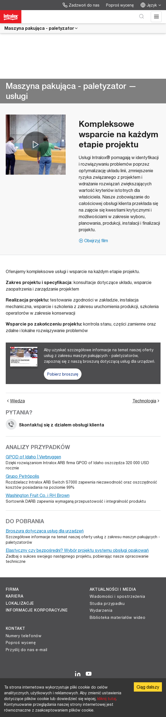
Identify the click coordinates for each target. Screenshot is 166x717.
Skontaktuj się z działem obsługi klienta (55, 424)
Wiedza (15, 400)
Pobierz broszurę (62, 374)
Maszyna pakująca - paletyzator (41, 28)
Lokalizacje (20, 603)
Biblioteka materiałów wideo (118, 617)
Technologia (146, 400)
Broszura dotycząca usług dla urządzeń (45, 530)
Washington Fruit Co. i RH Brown (38, 495)
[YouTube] (88, 674)
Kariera (14, 596)
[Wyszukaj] (141, 16)
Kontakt (15, 628)
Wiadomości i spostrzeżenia (117, 596)
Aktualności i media (113, 589)
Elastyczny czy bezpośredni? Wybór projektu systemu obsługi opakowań (77, 550)
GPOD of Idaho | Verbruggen (33, 456)
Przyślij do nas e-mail (27, 649)
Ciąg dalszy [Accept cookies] (148, 686)
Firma (12, 589)
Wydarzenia (101, 610)
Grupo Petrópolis (22, 476)
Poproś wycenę (120, 5)
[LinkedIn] (77, 674)
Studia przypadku (107, 603)
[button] (36, 144)
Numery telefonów (24, 635)
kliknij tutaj (106, 698)
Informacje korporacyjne (37, 610)
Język (151, 5)
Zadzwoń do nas (80, 5)
